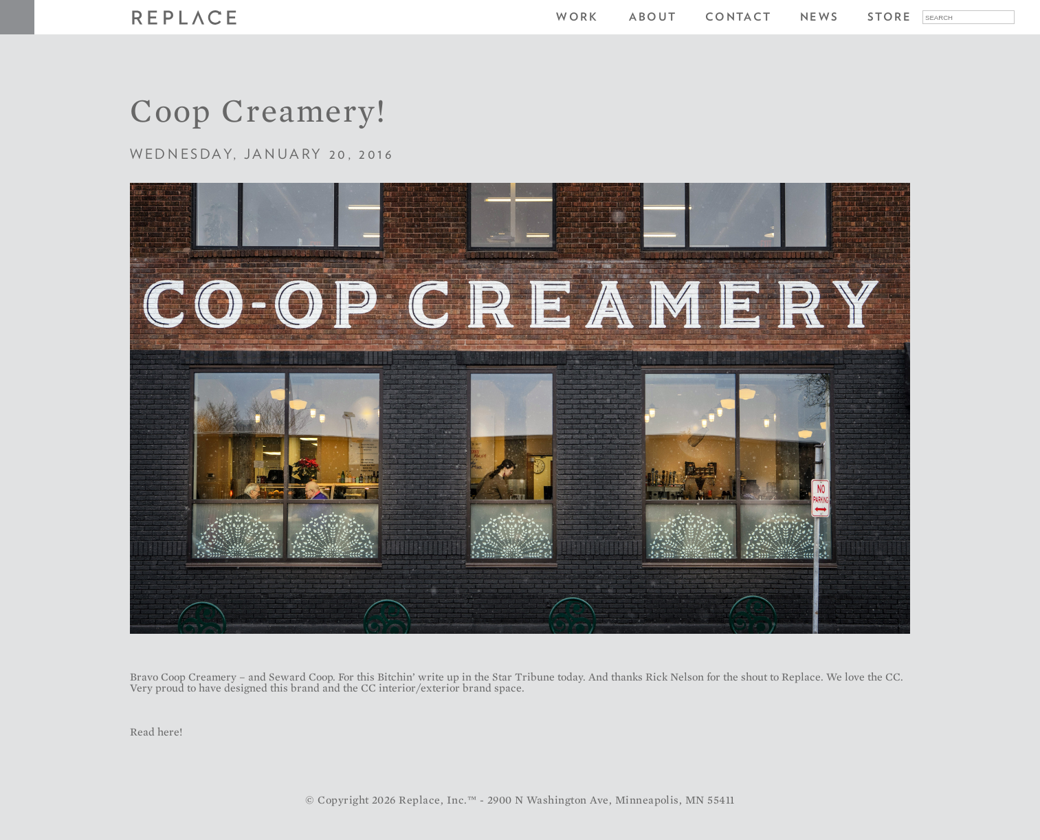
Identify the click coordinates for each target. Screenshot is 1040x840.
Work (577, 16)
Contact (738, 16)
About (652, 16)
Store (889, 16)
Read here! (156, 731)
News (819, 16)
